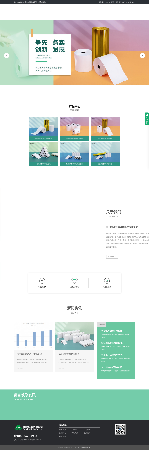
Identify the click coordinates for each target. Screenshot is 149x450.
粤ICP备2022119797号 (84, 447)
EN (131, 16)
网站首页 (43, 16)
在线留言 (120, 16)
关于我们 (56, 16)
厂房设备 (69, 16)
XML (106, 2)
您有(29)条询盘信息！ (128, 2)
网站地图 (101, 2)
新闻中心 (81, 16)
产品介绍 (94, 16)
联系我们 (118, 2)
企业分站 (111, 2)
